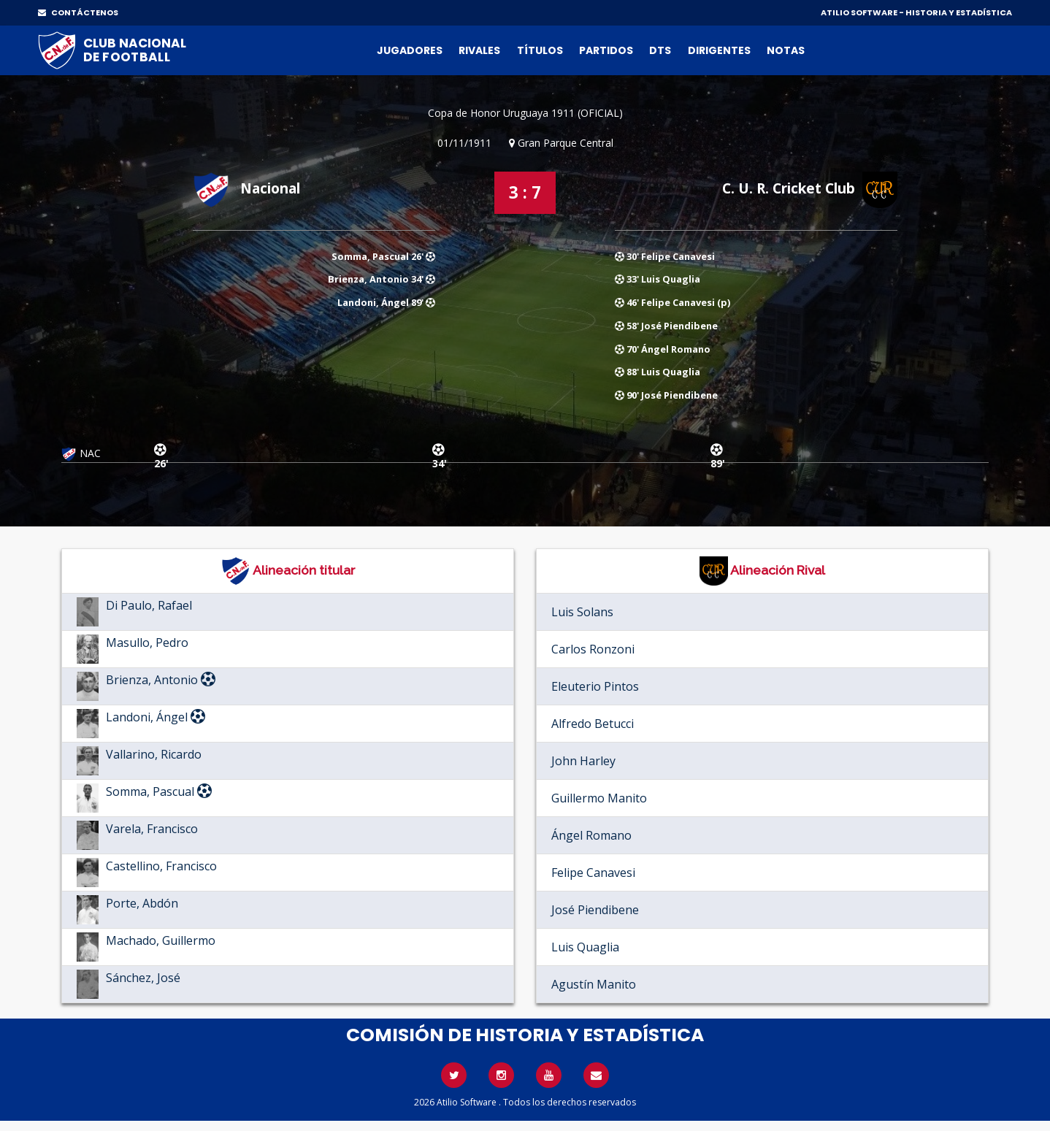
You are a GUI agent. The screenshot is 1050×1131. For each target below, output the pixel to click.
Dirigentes (719, 50)
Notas (786, 50)
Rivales (479, 50)
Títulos (540, 50)
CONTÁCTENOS (78, 12)
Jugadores (409, 50)
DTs (660, 50)
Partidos (606, 50)
